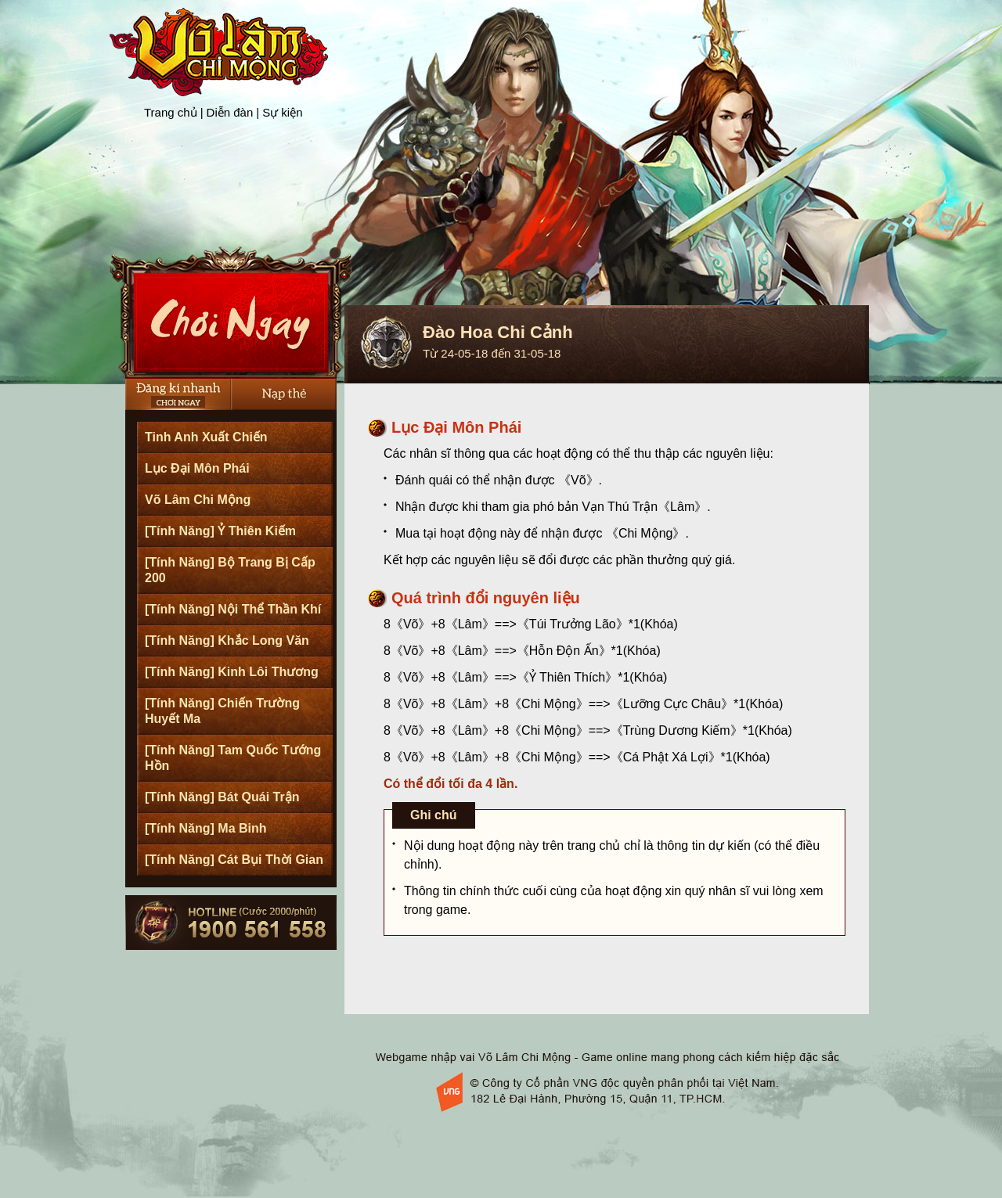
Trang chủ (170, 112)
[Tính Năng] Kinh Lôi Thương (232, 671)
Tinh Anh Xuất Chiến (206, 437)
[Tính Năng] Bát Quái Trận (222, 797)
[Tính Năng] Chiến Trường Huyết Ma (222, 710)
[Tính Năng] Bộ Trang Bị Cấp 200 (230, 570)
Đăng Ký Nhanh (178, 394)
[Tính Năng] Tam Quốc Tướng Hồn (233, 757)
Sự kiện (282, 112)
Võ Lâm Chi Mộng (197, 499)
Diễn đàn (230, 112)
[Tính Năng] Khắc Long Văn (227, 640)
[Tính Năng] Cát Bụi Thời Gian (234, 859)
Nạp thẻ (284, 394)
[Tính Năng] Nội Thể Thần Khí (233, 609)
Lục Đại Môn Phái (197, 468)
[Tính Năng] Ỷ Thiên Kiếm (220, 531)
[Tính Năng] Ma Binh (206, 828)
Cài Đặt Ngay (231, 312)
